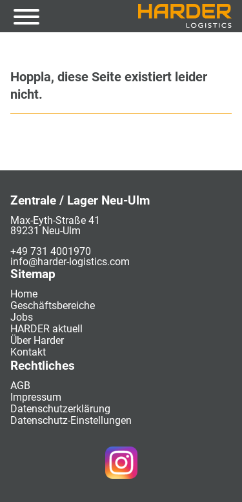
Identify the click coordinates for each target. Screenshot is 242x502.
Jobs (21, 317)
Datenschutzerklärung (60, 409)
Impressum (35, 397)
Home (23, 294)
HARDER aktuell (46, 329)
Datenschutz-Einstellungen (71, 420)
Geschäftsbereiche (52, 305)
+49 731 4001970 (50, 251)
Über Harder (37, 340)
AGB (20, 385)
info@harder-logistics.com (70, 262)
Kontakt (28, 352)
